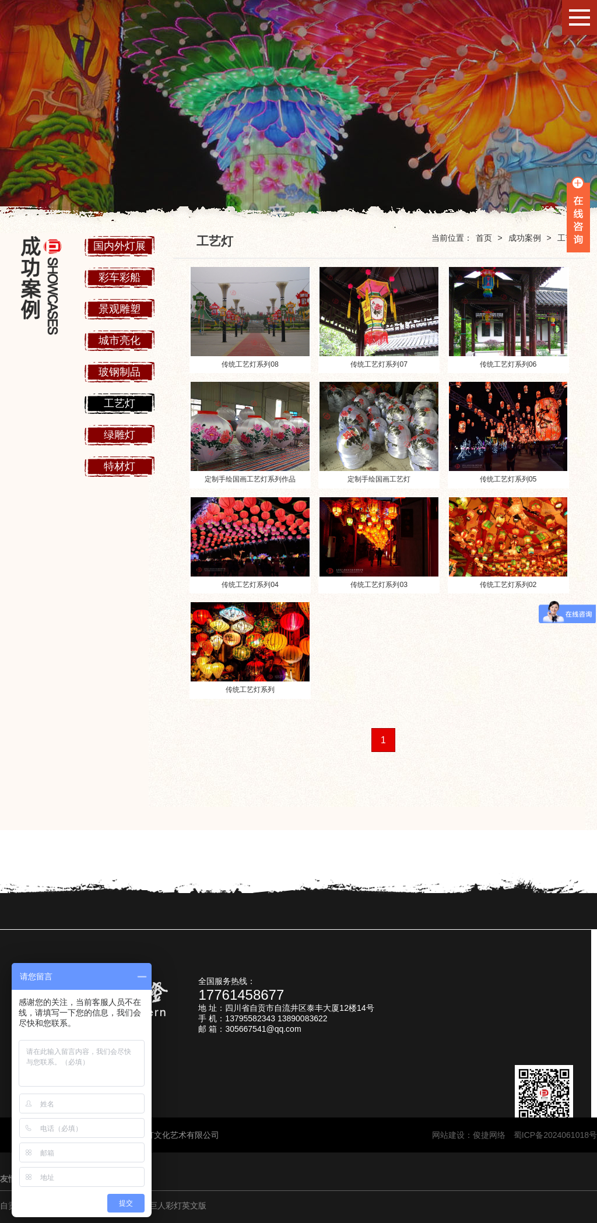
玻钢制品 (120, 372)
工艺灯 (119, 403)
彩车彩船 (120, 277)
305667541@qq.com (263, 1029)
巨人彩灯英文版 (177, 1205)
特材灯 (119, 466)
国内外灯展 (119, 246)
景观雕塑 (120, 309)
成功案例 (524, 238)
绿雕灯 (119, 435)
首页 (484, 238)
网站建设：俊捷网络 (473, 1135)
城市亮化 (120, 340)
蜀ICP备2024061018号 (555, 1135)
